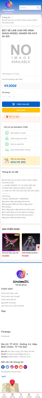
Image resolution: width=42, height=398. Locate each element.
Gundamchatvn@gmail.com (18, 354)
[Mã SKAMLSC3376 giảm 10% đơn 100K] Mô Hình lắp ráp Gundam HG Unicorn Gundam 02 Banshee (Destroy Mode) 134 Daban (31, 253)
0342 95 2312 (18, 162)
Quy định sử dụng (8, 302)
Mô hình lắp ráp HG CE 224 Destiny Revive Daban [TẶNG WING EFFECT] (11, 253)
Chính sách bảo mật (9, 293)
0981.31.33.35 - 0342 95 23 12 (19, 357)
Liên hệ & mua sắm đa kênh (12, 306)
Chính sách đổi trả (8, 299)
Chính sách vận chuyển (10, 296)
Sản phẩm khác (11, 229)
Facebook (5, 336)
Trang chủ (6, 17)
